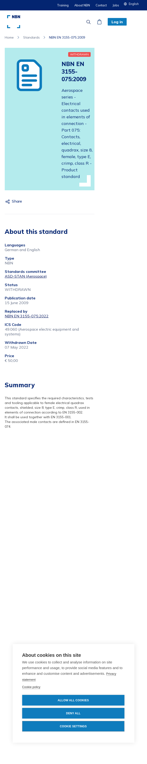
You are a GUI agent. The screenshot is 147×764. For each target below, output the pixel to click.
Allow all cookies (73, 700)
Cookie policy (31, 687)
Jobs (115, 5)
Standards (31, 37)
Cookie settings (73, 726)
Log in (117, 21)
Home (9, 37)
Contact (101, 5)
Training (63, 5)
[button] (133, 4)
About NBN (82, 5)
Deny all (73, 713)
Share (17, 201)
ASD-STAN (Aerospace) (26, 276)
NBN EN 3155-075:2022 (27, 316)
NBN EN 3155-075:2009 (67, 37)
